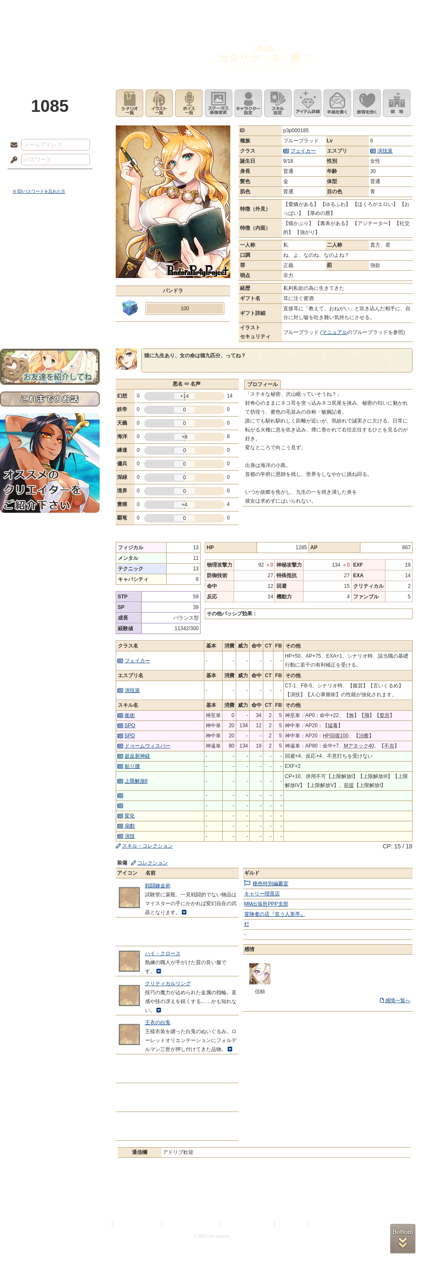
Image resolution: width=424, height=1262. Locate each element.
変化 (130, 816)
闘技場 (393, 10)
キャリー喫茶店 (262, 894)
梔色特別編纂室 (270, 884)
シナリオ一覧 (129, 103)
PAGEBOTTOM (403, 1239)
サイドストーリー (50, 246)
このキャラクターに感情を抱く (367, 103)
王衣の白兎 (157, 1023)
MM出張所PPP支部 (266, 904)
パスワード (11, 160)
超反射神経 (137, 756)
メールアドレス (11, 145)
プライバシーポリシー (137, 1224)
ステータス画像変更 (218, 103)
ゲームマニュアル (50, 260)
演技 (130, 836)
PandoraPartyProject (50, 46)
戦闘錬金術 (157, 886)
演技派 (385, 151)
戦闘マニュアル (50, 294)
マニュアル (334, 332)
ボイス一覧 (189, 103)
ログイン (29, 177)
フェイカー (303, 151)
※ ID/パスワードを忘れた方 (39, 191)
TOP (30, 10)
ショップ (332, 10)
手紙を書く (337, 103)
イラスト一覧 (159, 103)
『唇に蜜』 (264, 48)
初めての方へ (50, 307)
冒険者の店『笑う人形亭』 (274, 914)
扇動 (130, 826)
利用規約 (100, 1224)
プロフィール (262, 384)
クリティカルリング (168, 984)
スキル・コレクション (147, 846)
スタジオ (272, 10)
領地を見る (396, 103)
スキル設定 (278, 103)
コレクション (152, 863)
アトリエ (212, 10)
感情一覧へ (397, 1000)
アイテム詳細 (307, 103)
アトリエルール (50, 284)
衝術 (130, 715)
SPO (130, 725)
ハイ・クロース (163, 953)
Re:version (322, 1224)
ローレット (152, 10)
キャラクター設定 (248, 103)
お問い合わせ (50, 322)
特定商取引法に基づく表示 (191, 1224)
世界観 (50, 231)
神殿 (91, 10)
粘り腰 (132, 766)
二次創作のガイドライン (248, 1224)
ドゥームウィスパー (147, 746)
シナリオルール (50, 273)
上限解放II (136, 781)
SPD (130, 736)
